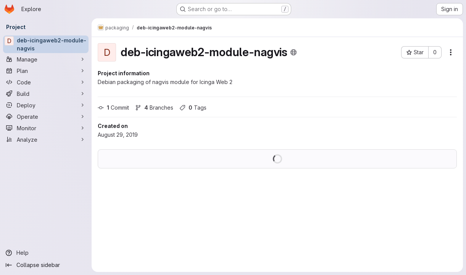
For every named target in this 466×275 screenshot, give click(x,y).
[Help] (46, 252)
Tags (192, 107)
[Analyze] (46, 139)
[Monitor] (46, 128)
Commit (113, 107)
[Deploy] (46, 105)
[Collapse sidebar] (46, 265)
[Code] (46, 82)
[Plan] (46, 70)
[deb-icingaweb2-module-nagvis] (46, 44)
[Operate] (46, 116)
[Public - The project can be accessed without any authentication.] (293, 52)
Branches (154, 107)
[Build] (46, 93)
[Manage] (46, 59)
